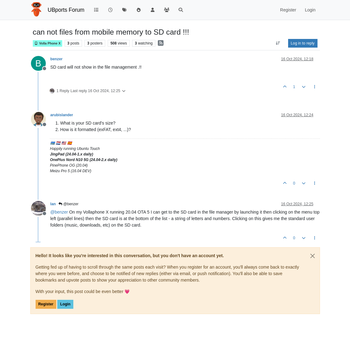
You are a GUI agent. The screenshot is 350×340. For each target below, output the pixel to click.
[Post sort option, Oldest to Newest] (278, 43)
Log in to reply (303, 43)
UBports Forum (66, 10)
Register (46, 304)
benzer (56, 59)
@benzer (68, 204)
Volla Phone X (47, 43)
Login (65, 304)
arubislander (61, 115)
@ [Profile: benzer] (59, 212)
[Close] (312, 256)
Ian (53, 204)
